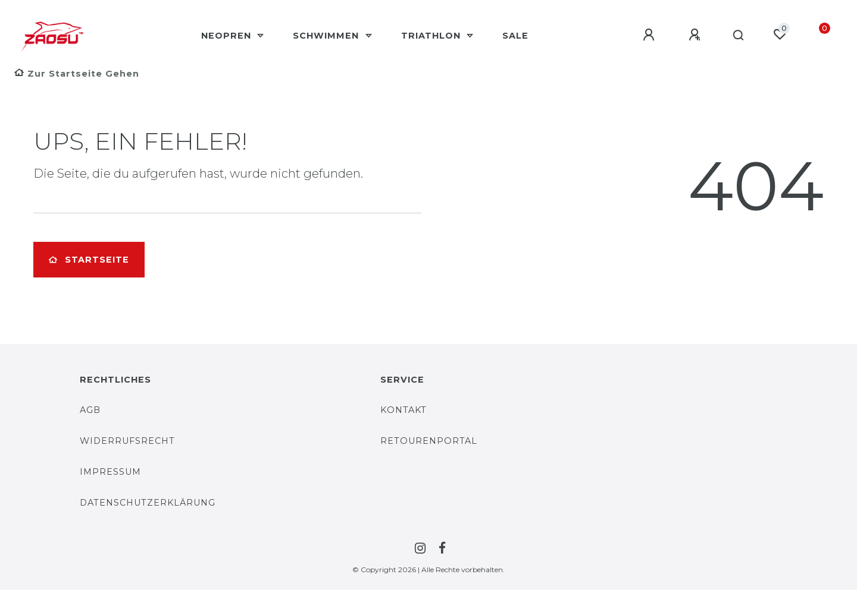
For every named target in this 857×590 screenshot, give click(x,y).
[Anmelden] (650, 35)
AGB (90, 410)
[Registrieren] (696, 35)
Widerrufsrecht (127, 441)
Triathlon (432, 35)
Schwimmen (327, 35)
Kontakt (403, 410)
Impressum (110, 471)
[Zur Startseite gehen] (76, 73)
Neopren (227, 35)
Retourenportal (428, 441)
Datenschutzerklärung (147, 502)
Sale (515, 35)
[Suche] (738, 35)
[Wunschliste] (779, 34)
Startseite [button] (89, 259)
